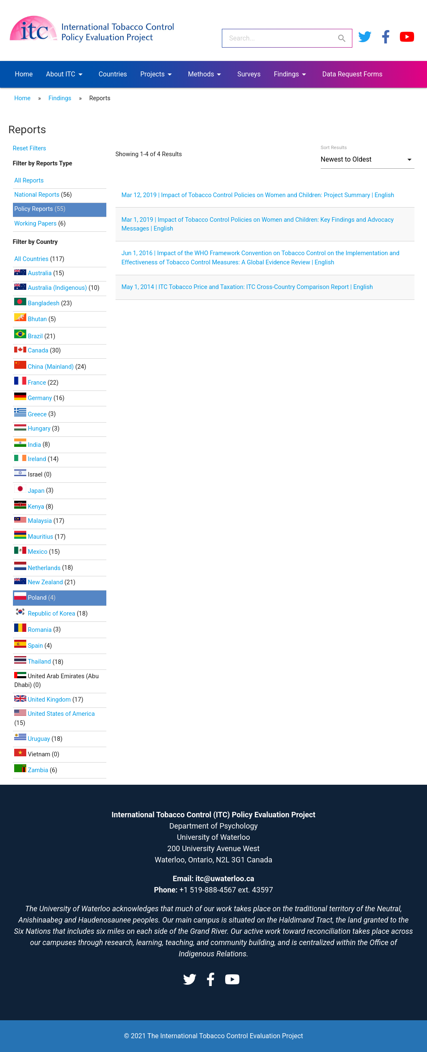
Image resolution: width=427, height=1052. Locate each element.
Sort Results (334, 147)
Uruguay (32, 739)
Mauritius (34, 536)
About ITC (65, 74)
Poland (31, 597)
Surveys (249, 74)
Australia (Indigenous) (51, 288)
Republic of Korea (45, 613)
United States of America (54, 713)
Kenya (29, 506)
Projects (157, 74)
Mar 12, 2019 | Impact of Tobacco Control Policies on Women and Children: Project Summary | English (257, 195)
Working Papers (35, 223)
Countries (112, 74)
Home (24, 74)
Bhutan (31, 319)
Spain (29, 645)
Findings (291, 74)
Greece (31, 414)
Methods (206, 74)
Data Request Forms (352, 74)
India (28, 445)
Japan (30, 490)
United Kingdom (43, 699)
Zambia (32, 770)
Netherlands (38, 568)
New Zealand (39, 582)
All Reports (29, 180)
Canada (32, 350)
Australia (33, 273)
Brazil (29, 336)
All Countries (32, 259)
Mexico (31, 551)
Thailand (33, 661)
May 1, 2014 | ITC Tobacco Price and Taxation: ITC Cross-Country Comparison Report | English (247, 287)
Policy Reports (33, 209)
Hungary (33, 428)
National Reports (36, 194)
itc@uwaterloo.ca (225, 878)
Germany (33, 398)
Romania (33, 630)
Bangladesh (37, 303)
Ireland (31, 459)
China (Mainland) (44, 366)
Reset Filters (29, 148)
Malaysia (33, 521)
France (31, 382)
